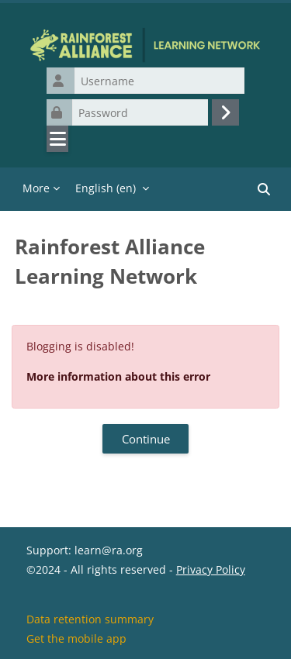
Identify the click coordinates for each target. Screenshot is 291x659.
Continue (146, 439)
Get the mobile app (76, 638)
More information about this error (118, 376)
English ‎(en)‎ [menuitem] (105, 188)
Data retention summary (90, 619)
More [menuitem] (36, 188)
